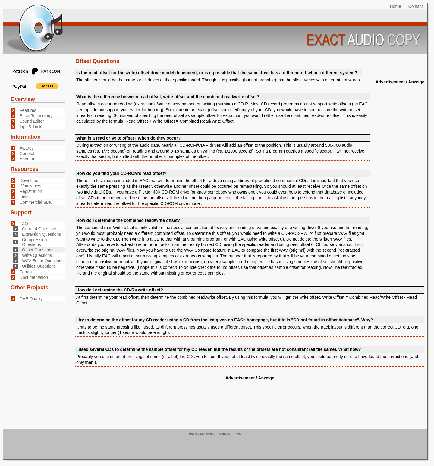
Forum (26, 271)
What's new (30, 186)
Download (29, 180)
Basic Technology (36, 115)
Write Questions (37, 255)
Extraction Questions (41, 234)
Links (25, 196)
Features (28, 110)
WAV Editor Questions (43, 260)
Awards (26, 148)
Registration (31, 191)
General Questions (39, 228)
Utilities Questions (39, 266)
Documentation (34, 277)
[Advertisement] (400, 176)
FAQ (24, 223)
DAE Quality (31, 298)
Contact (415, 6)
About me (29, 158)
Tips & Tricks (32, 126)
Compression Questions (34, 242)
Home (395, 6)
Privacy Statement (201, 433)
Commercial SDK (36, 202)
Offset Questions (37, 249)
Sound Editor (32, 121)
